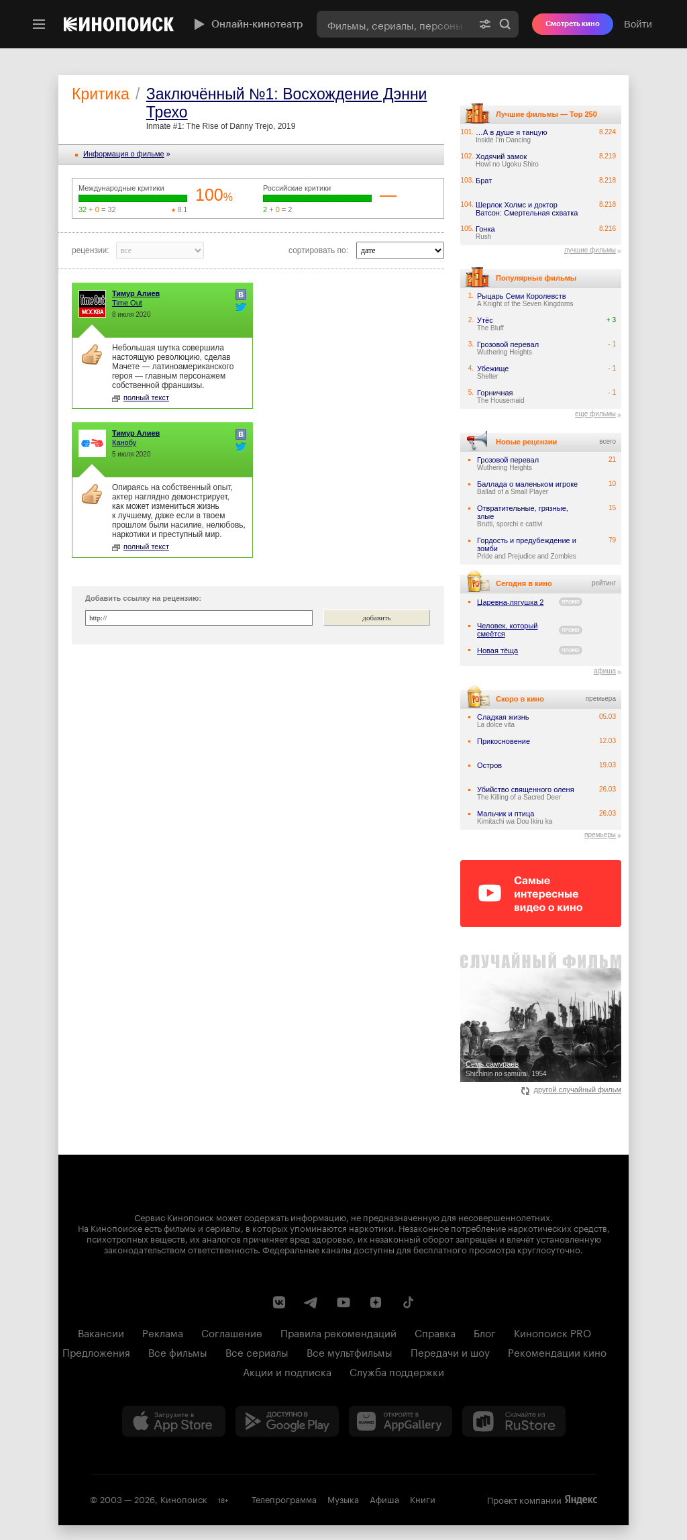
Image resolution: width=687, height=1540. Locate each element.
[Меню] (39, 24)
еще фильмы (595, 414)
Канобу (124, 442)
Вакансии (101, 1332)
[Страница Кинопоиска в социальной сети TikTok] (408, 1302)
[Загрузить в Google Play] (287, 1421)
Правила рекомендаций (338, 1332)
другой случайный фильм (571, 1090)
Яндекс (581, 1500)
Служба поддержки (397, 1371)
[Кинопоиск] (119, 24)
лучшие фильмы (590, 250)
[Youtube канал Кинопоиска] (343, 1302)
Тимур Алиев (136, 293)
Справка (435, 1332)
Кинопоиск (183, 1498)
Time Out (127, 303)
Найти (505, 24)
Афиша (384, 1498)
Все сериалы (256, 1351)
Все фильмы (177, 1351)
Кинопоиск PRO (552, 1332)
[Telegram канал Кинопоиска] (311, 1302)
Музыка (343, 1498)
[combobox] (394, 24)
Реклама (162, 1332)
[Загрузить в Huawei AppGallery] (400, 1421)
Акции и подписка (287, 1371)
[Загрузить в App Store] (173, 1421)
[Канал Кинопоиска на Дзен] (376, 1302)
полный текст (140, 397)
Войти (638, 24)
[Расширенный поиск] (485, 24)
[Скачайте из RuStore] (514, 1421)
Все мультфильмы (349, 1351)
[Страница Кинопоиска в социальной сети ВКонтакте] (279, 1302)
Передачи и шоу (450, 1351)
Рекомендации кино (557, 1351)
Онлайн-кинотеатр (247, 24)
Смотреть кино (572, 23)
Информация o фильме (123, 154)
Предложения (96, 1351)
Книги (422, 1498)
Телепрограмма (284, 1498)
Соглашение (231, 1332)
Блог (485, 1332)
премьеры (600, 834)
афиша (605, 671)
